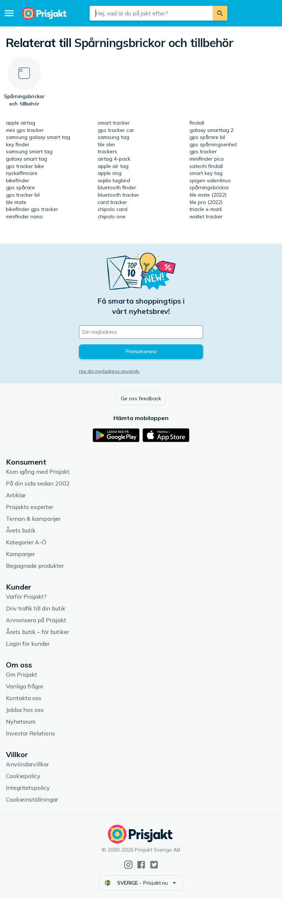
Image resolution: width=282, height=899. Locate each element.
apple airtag (20, 122)
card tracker (112, 202)
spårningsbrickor (209, 187)
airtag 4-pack (114, 158)
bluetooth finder (117, 187)
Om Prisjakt (21, 674)
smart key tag (206, 173)
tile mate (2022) (208, 194)
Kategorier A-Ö (26, 542)
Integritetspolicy (28, 787)
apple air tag (113, 166)
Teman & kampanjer (33, 518)
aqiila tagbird (114, 180)
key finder (17, 144)
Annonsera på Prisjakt (36, 620)
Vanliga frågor (24, 686)
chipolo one (112, 216)
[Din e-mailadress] (141, 332)
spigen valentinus (210, 180)
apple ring (110, 173)
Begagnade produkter (35, 565)
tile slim (106, 144)
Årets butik (21, 530)
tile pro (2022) (206, 202)
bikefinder (17, 180)
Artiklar (16, 495)
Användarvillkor (27, 764)
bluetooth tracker (118, 194)
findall (196, 122)
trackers (107, 151)
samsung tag (113, 137)
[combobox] (151, 13)
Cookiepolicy (23, 776)
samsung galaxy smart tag (38, 137)
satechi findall (206, 166)
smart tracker (114, 122)
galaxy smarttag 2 (211, 130)
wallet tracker (206, 216)
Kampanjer (20, 554)
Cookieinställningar (32, 799)
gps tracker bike (25, 166)
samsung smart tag (29, 151)
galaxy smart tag (26, 158)
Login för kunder (28, 643)
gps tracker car (116, 130)
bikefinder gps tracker (32, 209)
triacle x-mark (205, 209)
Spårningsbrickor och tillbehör (153, 42)
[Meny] (9, 13)
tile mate (16, 202)
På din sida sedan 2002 (38, 483)
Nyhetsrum (21, 721)
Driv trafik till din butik (35, 608)
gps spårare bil (207, 137)
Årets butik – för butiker (37, 631)
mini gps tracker (25, 130)
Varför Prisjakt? (26, 596)
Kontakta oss (23, 698)
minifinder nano (24, 216)
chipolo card (112, 209)
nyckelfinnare (21, 173)
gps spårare (20, 187)
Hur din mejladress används (109, 371)
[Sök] (220, 13)
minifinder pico (206, 158)
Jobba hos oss (25, 709)
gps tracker (203, 151)
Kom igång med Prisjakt (37, 471)
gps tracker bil (23, 194)
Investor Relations (30, 733)
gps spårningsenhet (213, 144)
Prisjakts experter (29, 507)
